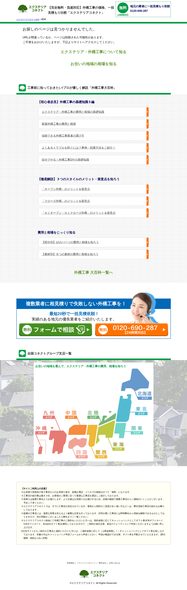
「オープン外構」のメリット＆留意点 (66, 189)
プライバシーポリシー (86, 563)
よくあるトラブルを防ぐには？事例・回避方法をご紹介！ (78, 147)
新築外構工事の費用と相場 (59, 123)
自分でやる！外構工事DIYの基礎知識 (65, 159)
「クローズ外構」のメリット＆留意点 (66, 201)
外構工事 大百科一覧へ (93, 272)
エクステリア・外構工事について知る (93, 52)
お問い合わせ (114, 563)
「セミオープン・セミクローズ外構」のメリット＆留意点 (78, 212)
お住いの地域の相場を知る (93, 64)
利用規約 (70, 563)
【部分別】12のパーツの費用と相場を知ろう (70, 242)
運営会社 (102, 563)
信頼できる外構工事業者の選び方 (63, 135)
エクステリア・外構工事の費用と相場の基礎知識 (73, 111)
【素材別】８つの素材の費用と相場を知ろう (70, 254)
